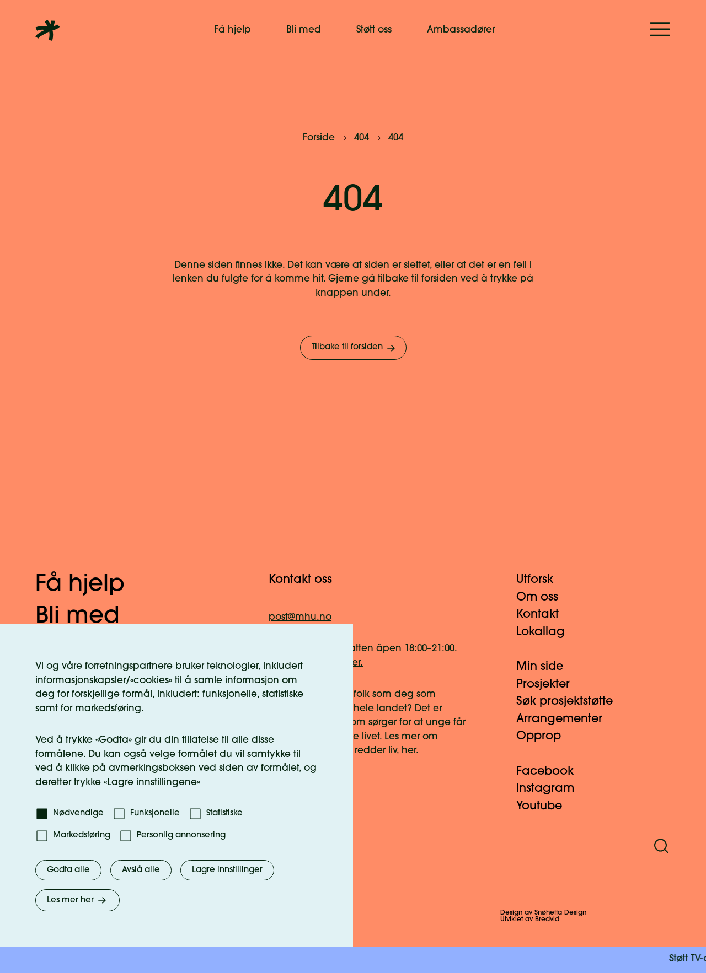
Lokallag (547, 632)
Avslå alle (141, 870)
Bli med (303, 30)
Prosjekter (549, 684)
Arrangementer (566, 719)
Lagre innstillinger (227, 870)
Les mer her (77, 900)
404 (361, 138)
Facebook (551, 771)
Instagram (551, 788)
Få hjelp (232, 30)
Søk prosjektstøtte (571, 701)
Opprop (545, 736)
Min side (546, 667)
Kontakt (544, 614)
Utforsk (541, 580)
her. (410, 750)
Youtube (545, 806)
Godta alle (68, 870)
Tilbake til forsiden (354, 348)
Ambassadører (461, 30)
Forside (319, 138)
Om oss (543, 597)
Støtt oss (374, 30)
